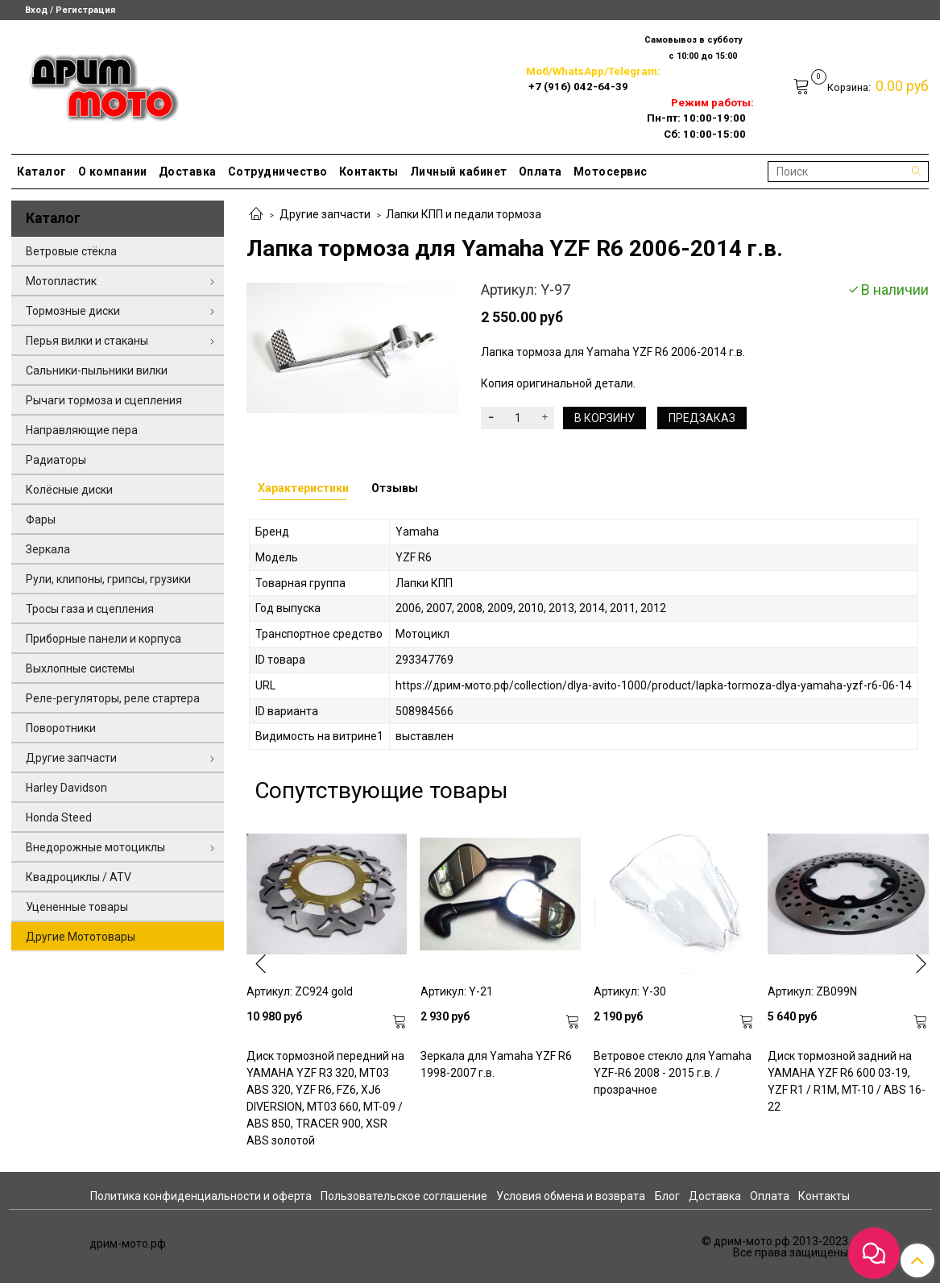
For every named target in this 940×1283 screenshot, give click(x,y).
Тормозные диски (73, 310)
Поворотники (61, 728)
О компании (112, 171)
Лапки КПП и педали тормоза (463, 214)
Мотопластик (61, 281)
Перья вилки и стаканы (87, 340)
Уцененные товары (77, 906)
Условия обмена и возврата (570, 1196)
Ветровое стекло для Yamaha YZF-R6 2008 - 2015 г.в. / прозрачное (673, 1072)
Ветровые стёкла (71, 251)
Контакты (369, 171)
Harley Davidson (66, 787)
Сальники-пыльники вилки (97, 370)
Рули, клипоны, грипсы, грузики (108, 579)
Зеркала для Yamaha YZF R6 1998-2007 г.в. (496, 1064)
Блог (667, 1196)
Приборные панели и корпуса (103, 638)
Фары (41, 519)
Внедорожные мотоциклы (95, 847)
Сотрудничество (278, 171)
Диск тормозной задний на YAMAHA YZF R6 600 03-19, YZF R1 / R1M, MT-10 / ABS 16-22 (847, 1081)
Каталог (42, 171)
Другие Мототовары (80, 936)
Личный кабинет (458, 171)
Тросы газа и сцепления (90, 608)
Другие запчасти (325, 214)
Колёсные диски (69, 489)
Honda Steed (59, 817)
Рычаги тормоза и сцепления (104, 400)
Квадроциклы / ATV (78, 877)
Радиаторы (56, 459)
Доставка (188, 171)
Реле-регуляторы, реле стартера (113, 698)
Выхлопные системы (80, 668)
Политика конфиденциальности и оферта (201, 1196)
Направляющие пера (82, 430)
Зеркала (48, 549)
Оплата (540, 171)
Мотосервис (611, 171)
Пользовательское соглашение (404, 1196)
